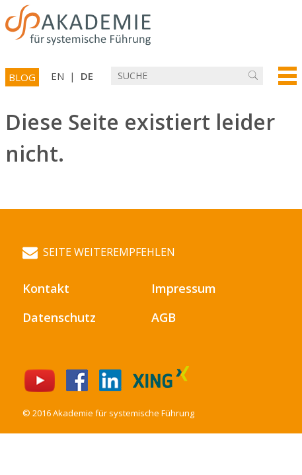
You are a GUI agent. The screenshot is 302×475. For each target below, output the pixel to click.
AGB (163, 317)
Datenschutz (59, 317)
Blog (22, 77)
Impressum (183, 288)
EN (57, 75)
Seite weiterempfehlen (98, 252)
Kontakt (45, 288)
